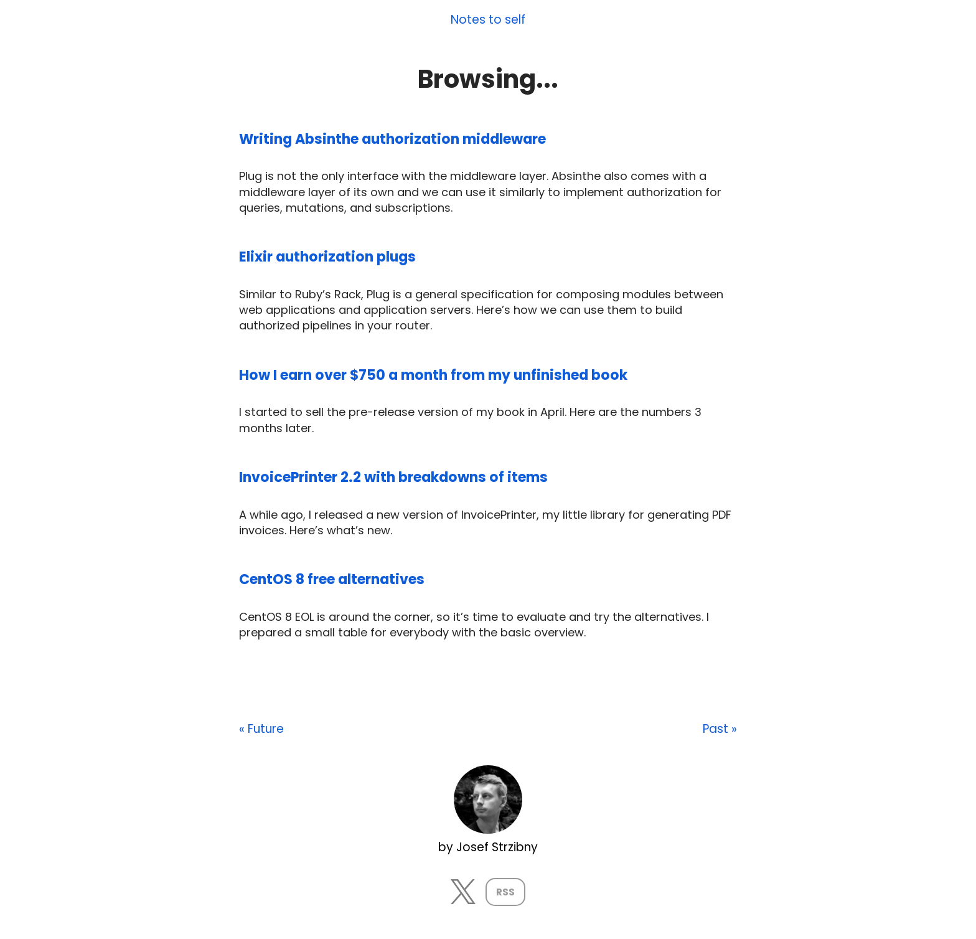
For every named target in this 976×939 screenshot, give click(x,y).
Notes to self (488, 20)
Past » (720, 729)
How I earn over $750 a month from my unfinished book (433, 375)
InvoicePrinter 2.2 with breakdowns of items (393, 477)
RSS (505, 892)
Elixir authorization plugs (327, 257)
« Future (261, 729)
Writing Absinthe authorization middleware (392, 139)
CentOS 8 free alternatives (332, 579)
